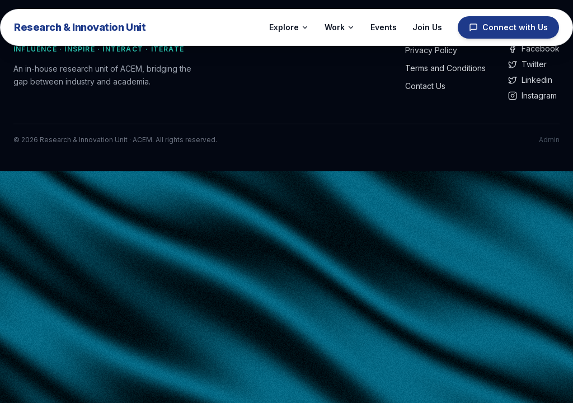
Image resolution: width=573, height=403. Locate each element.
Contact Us (425, 86)
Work (340, 27)
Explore (289, 27)
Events (383, 27)
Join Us (427, 27)
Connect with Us (508, 27)
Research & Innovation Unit (79, 27)
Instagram (532, 95)
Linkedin (530, 80)
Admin (549, 139)
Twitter (527, 64)
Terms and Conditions (445, 68)
